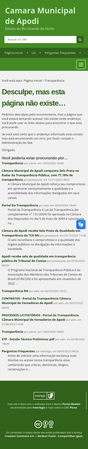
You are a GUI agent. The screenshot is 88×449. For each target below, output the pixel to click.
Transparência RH (15, 291)
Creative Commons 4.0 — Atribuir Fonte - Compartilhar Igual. (44, 436)
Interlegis (39, 407)
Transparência (12, 163)
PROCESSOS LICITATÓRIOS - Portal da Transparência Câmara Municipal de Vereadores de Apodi (40, 317)
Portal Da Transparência (20, 205)
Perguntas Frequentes (60, 53)
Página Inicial (13, 53)
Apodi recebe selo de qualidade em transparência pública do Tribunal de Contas (39, 258)
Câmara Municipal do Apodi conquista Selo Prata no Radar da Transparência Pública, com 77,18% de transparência (40, 175)
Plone (73, 407)
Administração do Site (17, 142)
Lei (34, 53)
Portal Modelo (71, 404)
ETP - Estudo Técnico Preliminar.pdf (28, 339)
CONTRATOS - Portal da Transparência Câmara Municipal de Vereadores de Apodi (36, 300)
